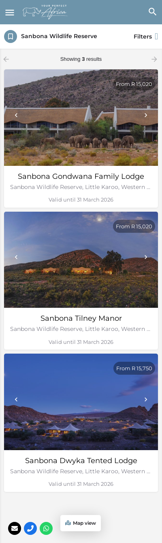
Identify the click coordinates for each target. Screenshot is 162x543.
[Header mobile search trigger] (152, 11)
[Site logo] (46, 12)
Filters (146, 36)
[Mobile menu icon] (9, 12)
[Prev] (16, 115)
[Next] (146, 115)
